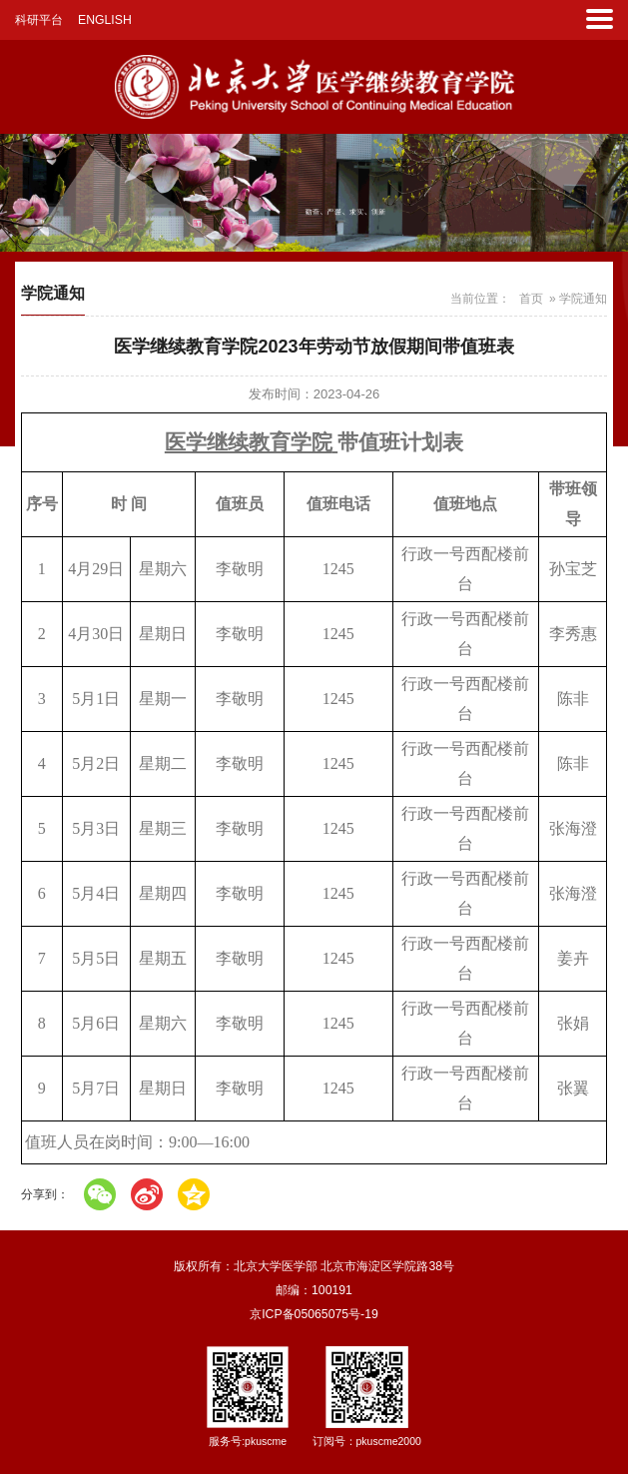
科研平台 (39, 20)
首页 (531, 299)
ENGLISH (105, 20)
